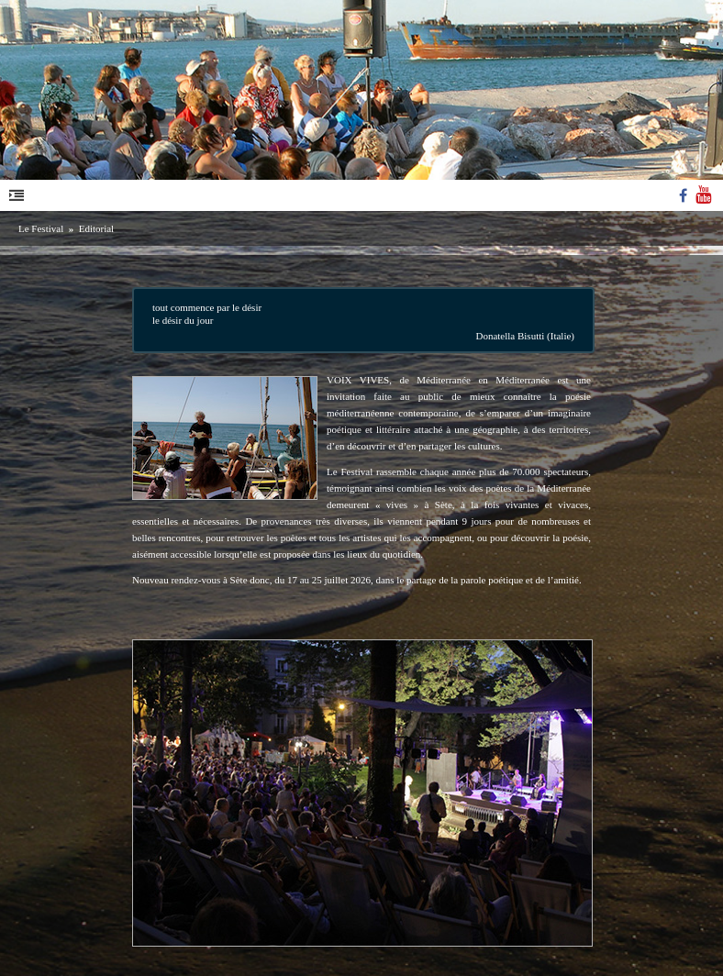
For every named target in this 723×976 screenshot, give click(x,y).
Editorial (97, 228)
